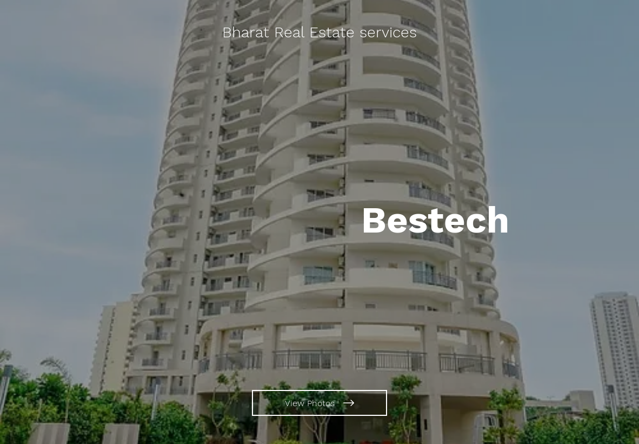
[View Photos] (319, 403)
